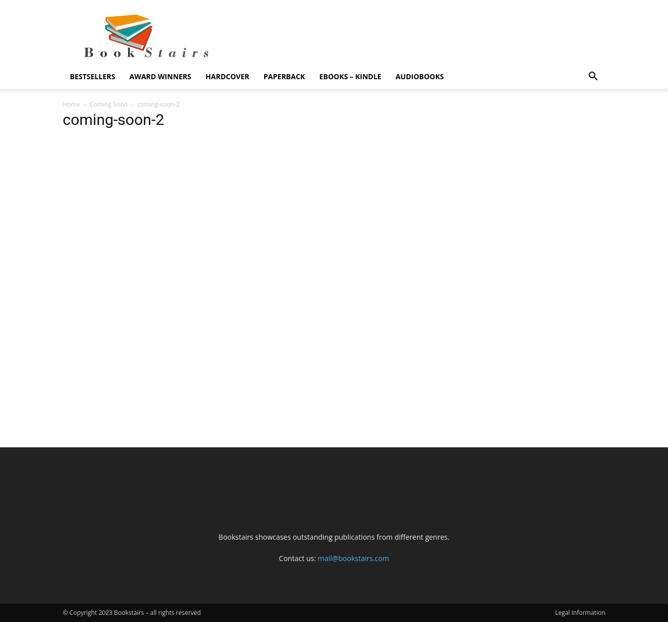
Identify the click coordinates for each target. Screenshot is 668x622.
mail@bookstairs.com (353, 558)
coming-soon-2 (114, 119)
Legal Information (580, 612)
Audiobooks (420, 76)
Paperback (284, 76)
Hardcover (227, 76)
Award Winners (161, 76)
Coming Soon (109, 104)
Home (71, 104)
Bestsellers (92, 76)
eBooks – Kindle (350, 76)
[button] (593, 77)
